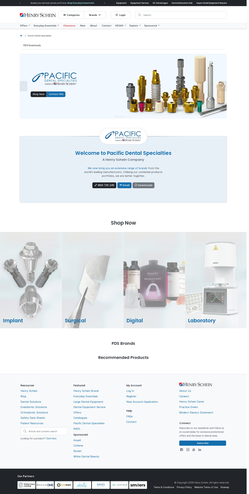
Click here (51, 438)
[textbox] (157, 13)
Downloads (145, 185)
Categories (74, 13)
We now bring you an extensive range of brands (117, 167)
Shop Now (38, 93)
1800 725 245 (106, 185)
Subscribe (202, 442)
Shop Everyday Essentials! (80, 3)
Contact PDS (56, 93)
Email (126, 185)
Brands (94, 13)
